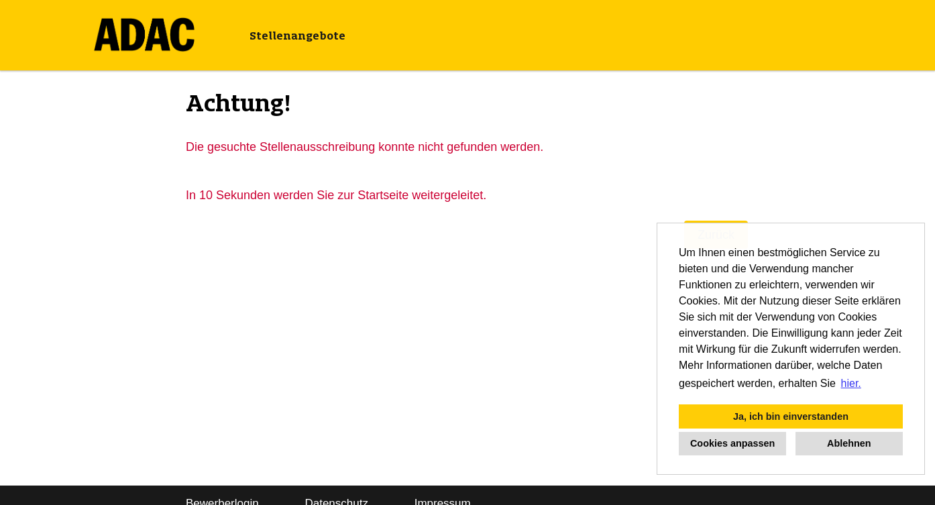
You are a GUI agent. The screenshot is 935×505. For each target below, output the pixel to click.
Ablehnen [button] (849, 443)
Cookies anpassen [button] (732, 443)
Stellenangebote (297, 35)
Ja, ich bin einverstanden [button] (790, 416)
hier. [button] (851, 383)
